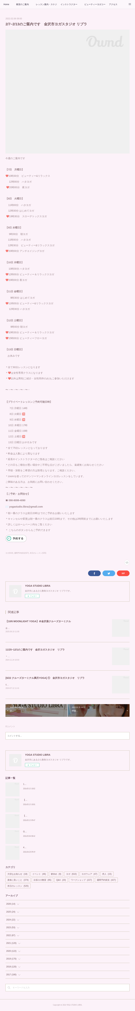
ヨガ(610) (9, 553)
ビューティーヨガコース (94, 4)
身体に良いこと (17, 880)
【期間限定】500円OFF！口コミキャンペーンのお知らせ (50, 816)
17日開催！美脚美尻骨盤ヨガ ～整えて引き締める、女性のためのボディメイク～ (61, 785)
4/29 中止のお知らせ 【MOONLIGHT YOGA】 (45, 848)
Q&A (61, 880)
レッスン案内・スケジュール (46, 4)
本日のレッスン (17, 886)
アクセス (113, 4)
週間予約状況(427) (21, 553)
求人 (106, 874)
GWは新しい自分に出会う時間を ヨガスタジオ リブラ (50, 832)
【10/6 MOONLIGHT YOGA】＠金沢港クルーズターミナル (38, 621)
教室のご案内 (22, 4)
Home (6, 4)
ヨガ (71, 874)
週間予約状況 (106, 880)
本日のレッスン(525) (38, 553)
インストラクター (68, 4)
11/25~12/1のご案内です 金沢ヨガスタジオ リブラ (35, 650)
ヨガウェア (89, 874)
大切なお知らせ (17, 874)
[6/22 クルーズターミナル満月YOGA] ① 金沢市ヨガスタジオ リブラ (45, 678)
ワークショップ (81, 880)
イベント (39, 874)
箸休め (56, 874)
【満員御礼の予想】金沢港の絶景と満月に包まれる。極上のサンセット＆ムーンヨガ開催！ (66, 800)
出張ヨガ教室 (42, 880)
